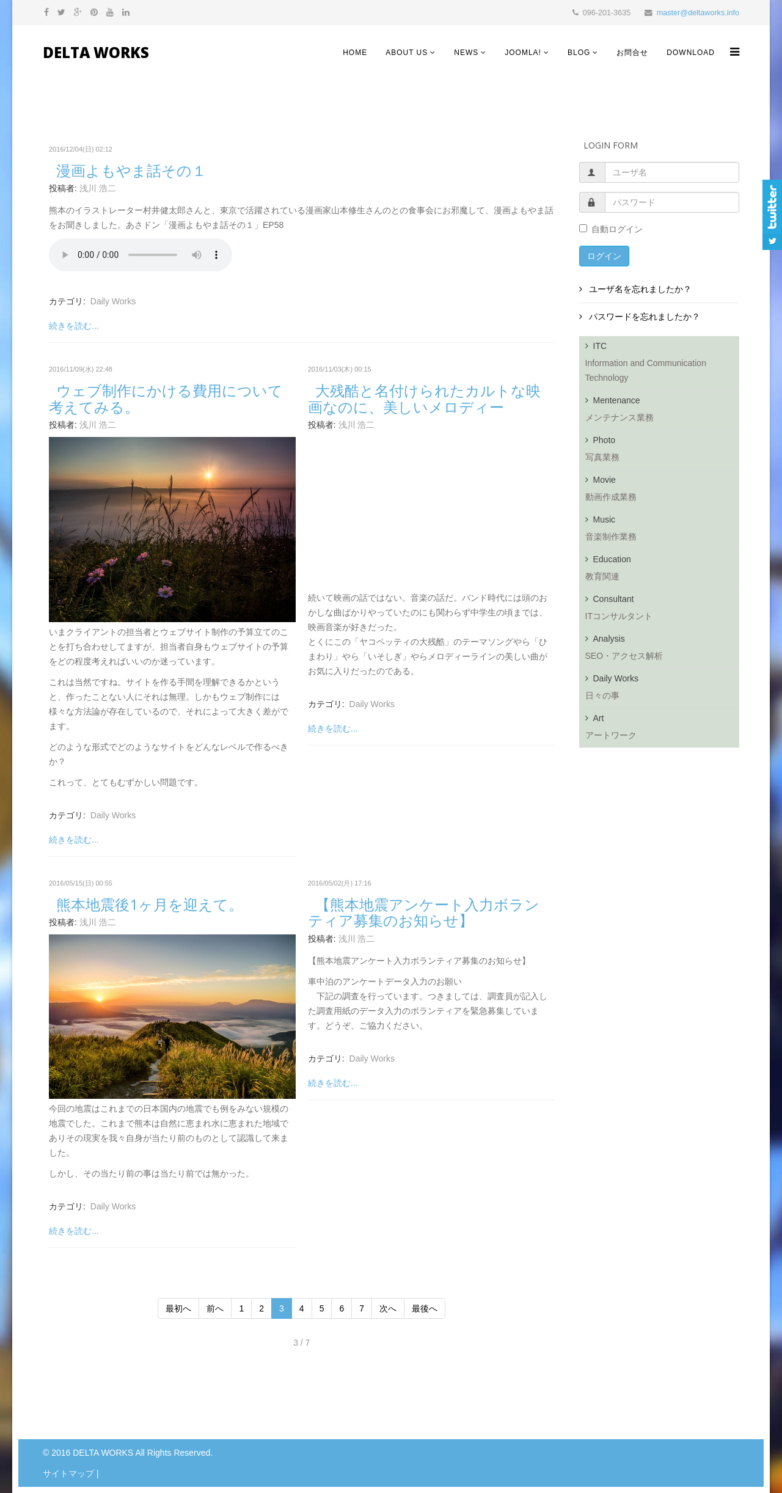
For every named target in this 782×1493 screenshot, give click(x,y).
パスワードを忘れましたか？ (644, 316)
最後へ (424, 1308)
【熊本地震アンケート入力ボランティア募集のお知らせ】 (423, 912)
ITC (662, 365)
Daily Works (113, 301)
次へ (387, 1308)
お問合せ (632, 52)
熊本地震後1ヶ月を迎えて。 (149, 904)
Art (662, 730)
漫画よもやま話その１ (131, 170)
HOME (355, 52)
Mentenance (662, 412)
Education (662, 571)
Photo (662, 452)
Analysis (662, 651)
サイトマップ (68, 1473)
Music (662, 532)
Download (691, 52)
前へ (215, 1308)
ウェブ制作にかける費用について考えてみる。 (166, 398)
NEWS (466, 52)
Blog (579, 52)
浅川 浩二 (97, 188)
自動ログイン (611, 229)
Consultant (662, 611)
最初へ (178, 1308)
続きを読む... (74, 326)
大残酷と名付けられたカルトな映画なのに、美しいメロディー (424, 398)
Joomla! (523, 52)
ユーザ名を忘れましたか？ (639, 289)
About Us (407, 52)
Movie (662, 492)
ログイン (604, 256)
